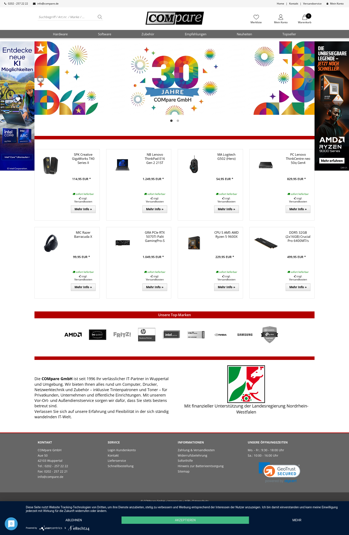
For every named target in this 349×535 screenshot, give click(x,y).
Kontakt (293, 3)
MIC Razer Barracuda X (83, 234)
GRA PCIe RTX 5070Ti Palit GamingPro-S (155, 236)
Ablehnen (73, 520)
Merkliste (256, 22)
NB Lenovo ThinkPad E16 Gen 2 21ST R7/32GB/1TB (155, 160)
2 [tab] (178, 121)
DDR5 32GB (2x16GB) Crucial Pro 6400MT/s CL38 (298, 238)
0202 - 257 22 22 (18, 3)
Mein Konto (337, 3)
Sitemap (184, 471)
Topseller (289, 34)
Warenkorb (304, 19)
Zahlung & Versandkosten (196, 450)
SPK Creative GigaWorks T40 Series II (83, 158)
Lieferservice (117, 461)
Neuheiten (244, 34)
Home (280, 3)
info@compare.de (48, 3)
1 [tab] (171, 121)
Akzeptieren (185, 520)
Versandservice (312, 3)
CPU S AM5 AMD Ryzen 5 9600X (226, 234)
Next (309, 79)
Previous (40, 79)
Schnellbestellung (121, 466)
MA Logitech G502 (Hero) (226, 156)
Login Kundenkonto (122, 450)
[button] (279, 473)
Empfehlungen (195, 34)
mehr (296, 520)
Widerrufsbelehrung (192, 455)
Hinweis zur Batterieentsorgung (201, 466)
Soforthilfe (185, 461)
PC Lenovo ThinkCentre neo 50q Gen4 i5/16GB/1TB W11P (298, 162)
